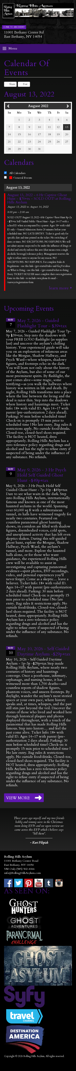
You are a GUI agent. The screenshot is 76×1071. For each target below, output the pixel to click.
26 (58, 142)
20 (66, 134)
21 (9, 142)
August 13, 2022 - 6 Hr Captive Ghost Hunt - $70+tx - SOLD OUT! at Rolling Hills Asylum (39, 198)
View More (18, 798)
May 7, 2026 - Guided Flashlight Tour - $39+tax (42, 323)
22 (19, 142)
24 (39, 142)
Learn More (59, 288)
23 (29, 142)
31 (39, 149)
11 (49, 127)
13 (66, 127)
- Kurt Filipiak (39, 843)
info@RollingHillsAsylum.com (22, 873)
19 (58, 134)
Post (23, 84)
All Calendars (17, 173)
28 (9, 149)
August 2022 (38, 105)
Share (10, 84)
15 (19, 134)
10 (39, 127)
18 (49, 134)
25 (49, 142)
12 (58, 127)
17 (39, 134)
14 (9, 134)
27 (66, 142)
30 (29, 149)
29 (19, 149)
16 (29, 134)
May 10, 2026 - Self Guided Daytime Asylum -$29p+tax (43, 651)
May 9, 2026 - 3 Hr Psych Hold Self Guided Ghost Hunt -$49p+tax (41, 475)
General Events (20, 178)
